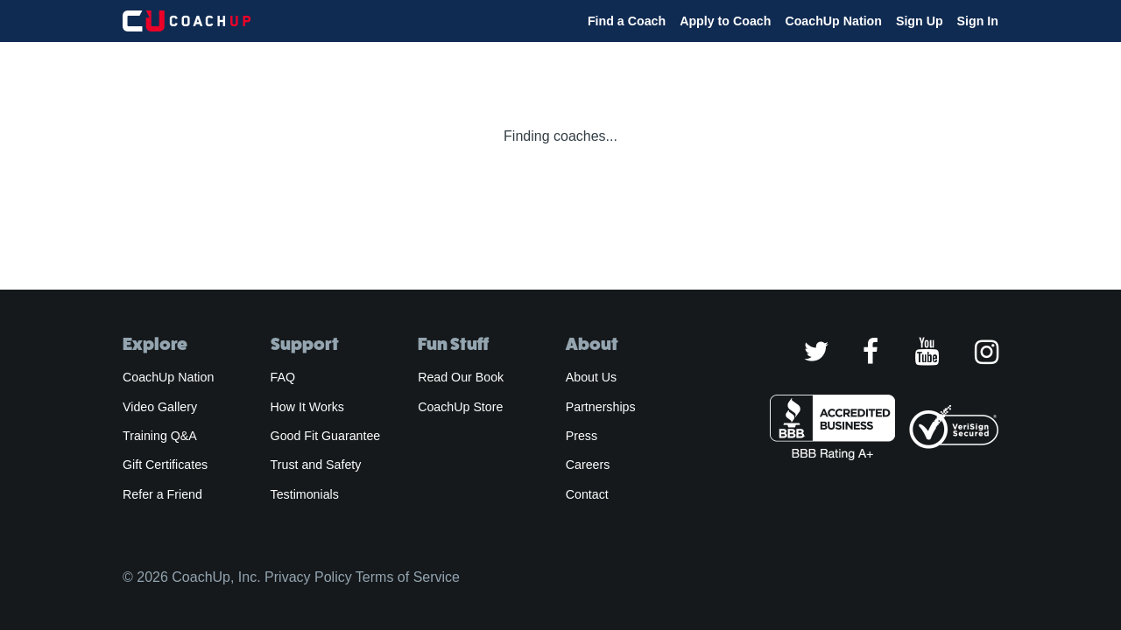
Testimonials (305, 494)
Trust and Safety (316, 465)
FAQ (283, 377)
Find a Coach (627, 21)
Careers (588, 465)
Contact (587, 494)
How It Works (307, 407)
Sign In (977, 21)
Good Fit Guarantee (326, 436)
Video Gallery (160, 407)
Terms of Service (408, 577)
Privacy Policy (308, 577)
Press (581, 436)
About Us (591, 377)
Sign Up (919, 21)
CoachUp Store (460, 407)
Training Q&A (160, 436)
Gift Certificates (165, 465)
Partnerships (601, 407)
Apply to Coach (725, 21)
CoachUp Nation (833, 21)
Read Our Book (461, 377)
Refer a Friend (162, 494)
